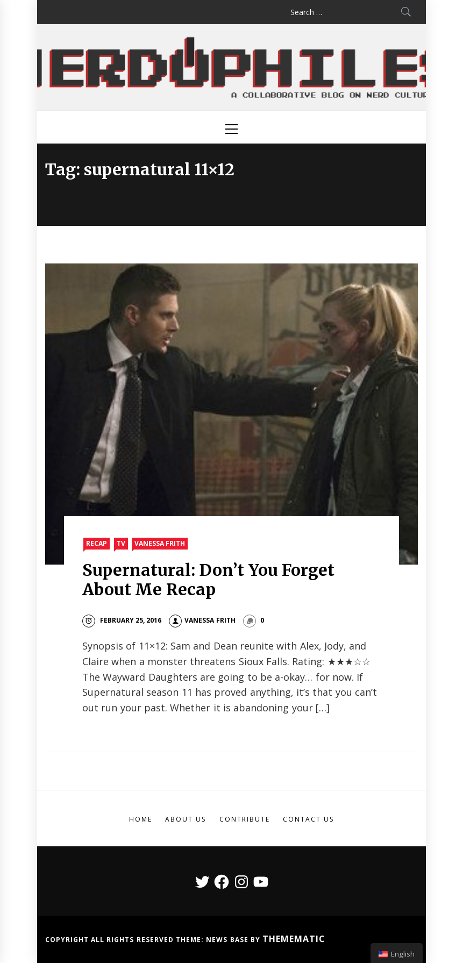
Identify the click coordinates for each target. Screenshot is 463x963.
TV (121, 543)
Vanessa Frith (159, 543)
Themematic (293, 939)
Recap (96, 543)
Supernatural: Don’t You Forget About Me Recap (208, 580)
